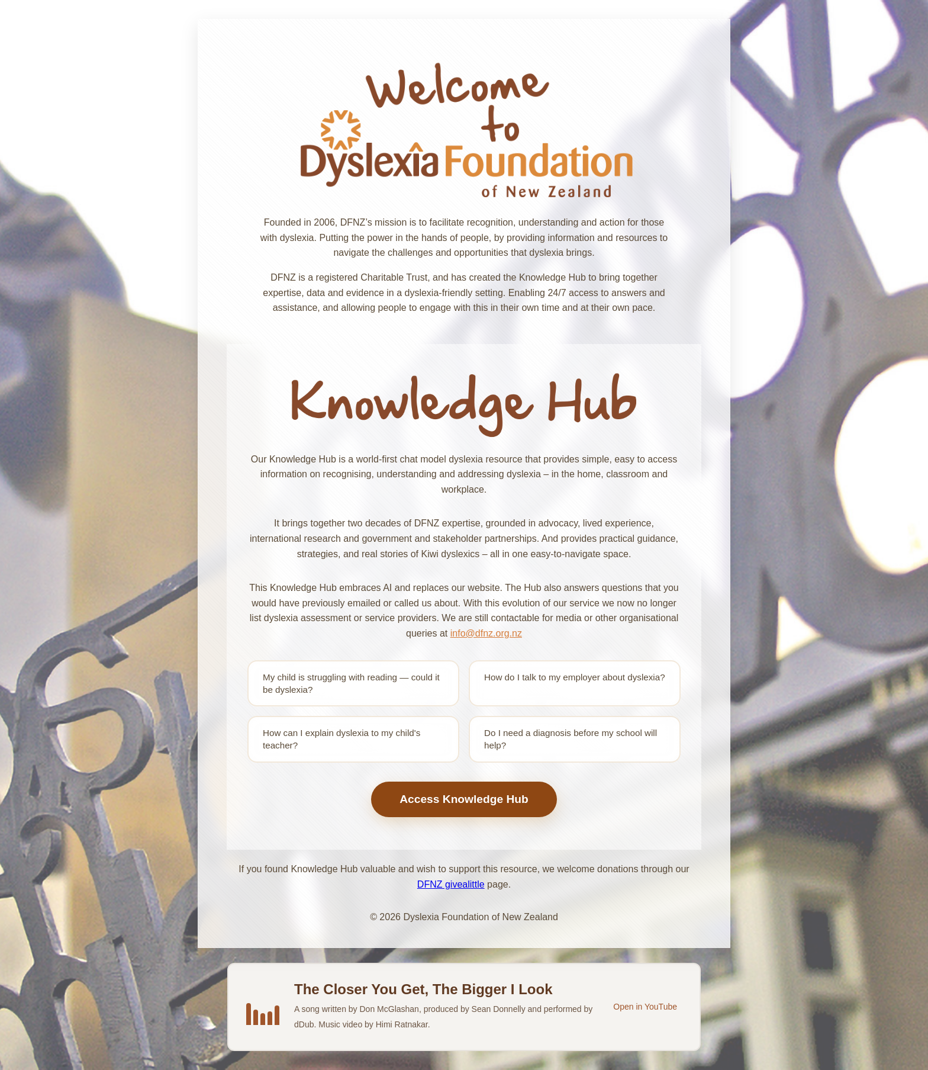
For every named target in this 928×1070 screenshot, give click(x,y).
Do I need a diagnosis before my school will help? (570, 739)
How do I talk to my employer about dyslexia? (574, 677)
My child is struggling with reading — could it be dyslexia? (351, 683)
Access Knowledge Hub (464, 799)
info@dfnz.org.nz (486, 633)
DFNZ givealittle (451, 884)
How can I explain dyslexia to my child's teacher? (341, 739)
